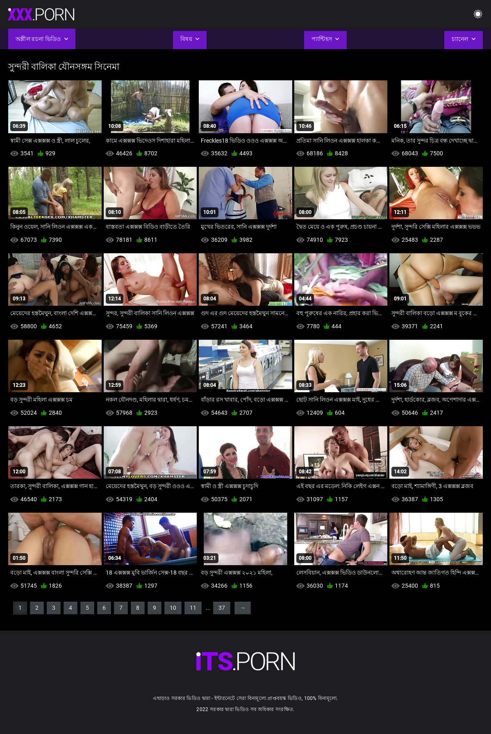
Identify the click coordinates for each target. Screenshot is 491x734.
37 (221, 607)
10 (173, 607)
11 (193, 607)
